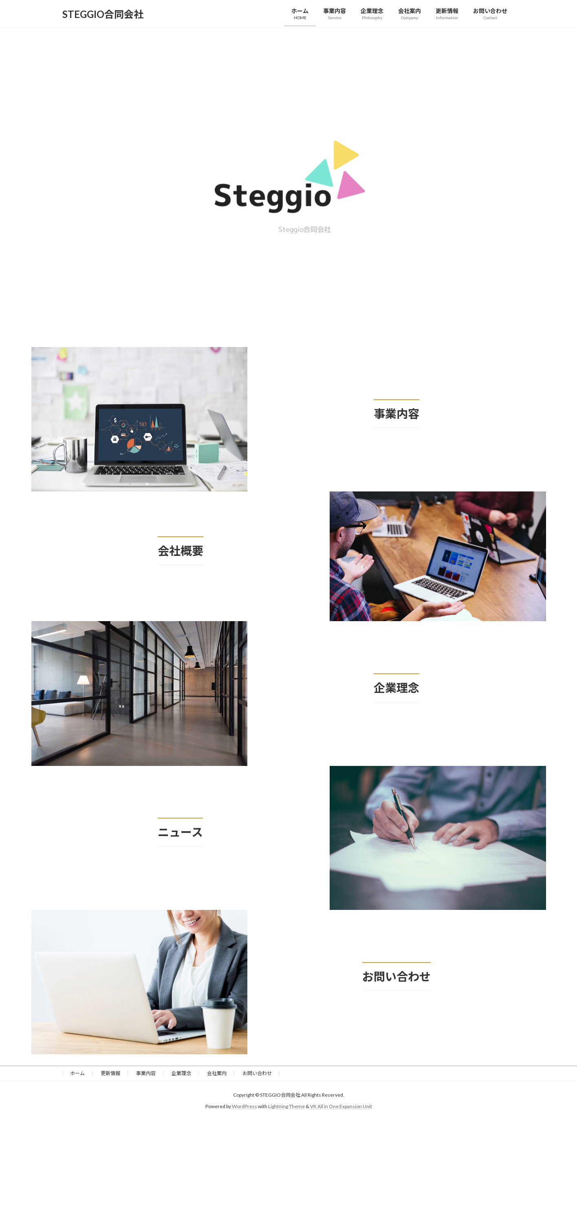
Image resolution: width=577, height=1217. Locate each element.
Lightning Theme (286, 1107)
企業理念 (181, 1073)
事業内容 (146, 1073)
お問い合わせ (257, 1073)
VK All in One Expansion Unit (341, 1107)
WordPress (244, 1107)
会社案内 (217, 1073)
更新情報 (110, 1073)
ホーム (77, 1073)
